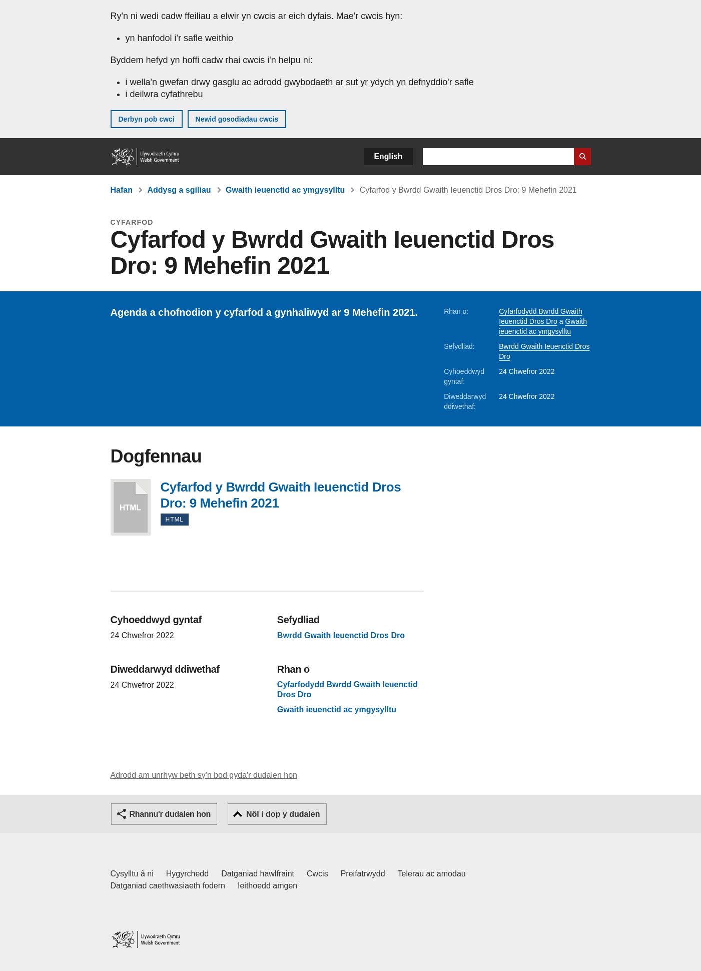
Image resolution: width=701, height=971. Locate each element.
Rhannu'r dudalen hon (170, 814)
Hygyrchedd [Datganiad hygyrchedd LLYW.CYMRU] (187, 873)
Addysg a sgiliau (179, 190)
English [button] (388, 156)
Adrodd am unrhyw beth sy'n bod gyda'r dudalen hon (204, 775)
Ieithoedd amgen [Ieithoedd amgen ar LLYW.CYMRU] (267, 885)
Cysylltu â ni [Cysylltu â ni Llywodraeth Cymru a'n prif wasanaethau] (132, 873)
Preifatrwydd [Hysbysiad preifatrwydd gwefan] (363, 873)
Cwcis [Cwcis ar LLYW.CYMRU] (317, 873)
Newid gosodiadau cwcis (237, 119)
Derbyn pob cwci (147, 119)
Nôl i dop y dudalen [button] (283, 814)
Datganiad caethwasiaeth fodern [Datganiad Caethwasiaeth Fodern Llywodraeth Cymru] (168, 885)
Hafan (122, 190)
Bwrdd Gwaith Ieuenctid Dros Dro (341, 635)
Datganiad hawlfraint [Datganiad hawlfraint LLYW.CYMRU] (257, 873)
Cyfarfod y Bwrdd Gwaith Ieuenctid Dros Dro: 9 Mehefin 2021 (131, 507)
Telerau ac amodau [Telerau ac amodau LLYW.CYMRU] (432, 873)
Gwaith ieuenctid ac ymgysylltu (285, 190)
